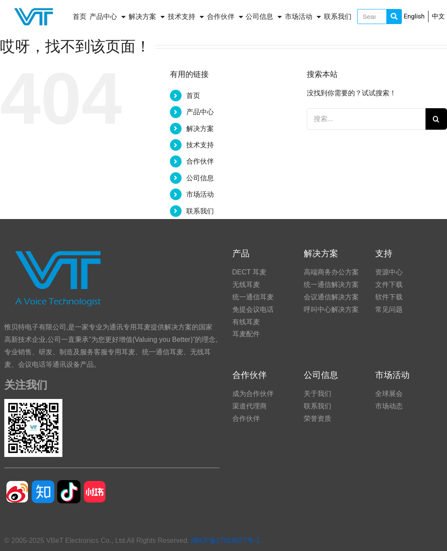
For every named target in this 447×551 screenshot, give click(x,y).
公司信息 (264, 16)
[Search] (393, 16)
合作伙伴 (225, 16)
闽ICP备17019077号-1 (225, 540)
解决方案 (147, 16)
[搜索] (436, 119)
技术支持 (186, 16)
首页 (79, 16)
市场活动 (303, 16)
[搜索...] (366, 119)
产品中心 (107, 16)
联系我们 (337, 16)
